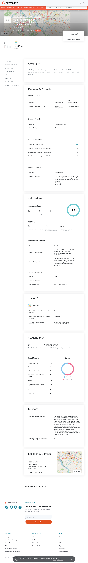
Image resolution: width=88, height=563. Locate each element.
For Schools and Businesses (12, 551)
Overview (8, 61)
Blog (60, 546)
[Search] (80, 3)
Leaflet (67, 11)
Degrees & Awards (11, 65)
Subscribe (38, 522)
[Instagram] (20, 507)
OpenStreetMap (76, 11)
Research (8, 78)
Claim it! (38, 30)
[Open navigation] (84, 3)
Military (7, 546)
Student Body (9, 75)
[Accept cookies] (71, 559)
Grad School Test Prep (11, 540)
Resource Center (36, 546)
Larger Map (5, 33)
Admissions (9, 68)
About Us (61, 537)
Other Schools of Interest (13, 85)
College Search (36, 537)
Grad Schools (10, 7)
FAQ (60, 543)
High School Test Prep (11, 548)
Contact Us (62, 540)
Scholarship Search (37, 543)
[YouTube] (15, 507)
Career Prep (8, 543)
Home (3, 7)
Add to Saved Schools (73, 39)
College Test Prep (9, 537)
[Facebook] (11, 507)
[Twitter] (6, 507)
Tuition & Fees (9, 71)
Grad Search (35, 540)
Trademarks (62, 548)
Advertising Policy (63, 551)
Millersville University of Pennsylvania (27, 7)
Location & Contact (11, 82)
